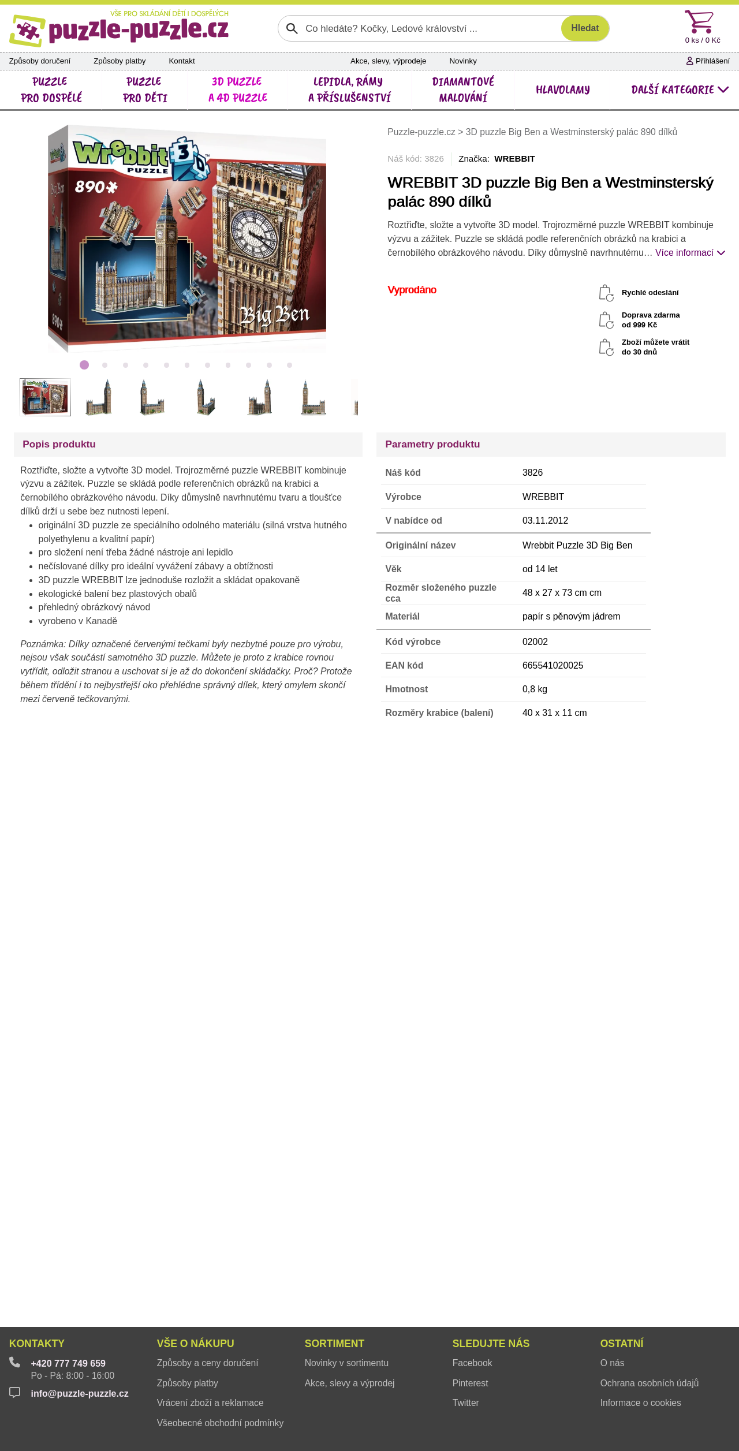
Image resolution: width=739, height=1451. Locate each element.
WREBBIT (514, 158)
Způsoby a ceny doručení (208, 1363)
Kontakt (182, 61)
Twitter (466, 1403)
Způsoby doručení (40, 61)
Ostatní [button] (622, 1343)
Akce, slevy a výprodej (350, 1383)
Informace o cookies (640, 1403)
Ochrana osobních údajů (649, 1383)
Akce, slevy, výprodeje (388, 61)
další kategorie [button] (680, 89)
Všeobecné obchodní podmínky (220, 1423)
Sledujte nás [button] (491, 1343)
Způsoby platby (119, 61)
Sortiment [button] (335, 1343)
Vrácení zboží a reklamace (210, 1403)
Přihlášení (708, 61)
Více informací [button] (690, 253)
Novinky (462, 61)
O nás (612, 1363)
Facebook (472, 1363)
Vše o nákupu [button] (195, 1343)
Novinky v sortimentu (347, 1363)
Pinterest (470, 1383)
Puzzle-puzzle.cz (422, 132)
